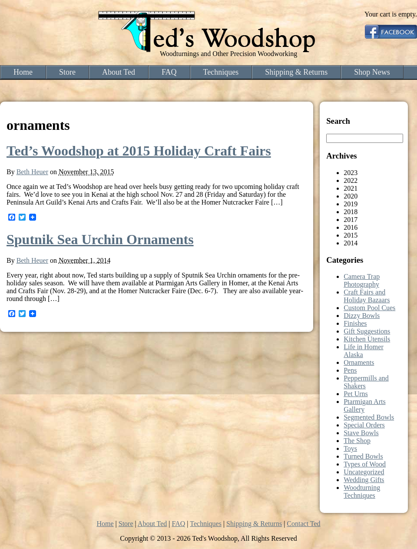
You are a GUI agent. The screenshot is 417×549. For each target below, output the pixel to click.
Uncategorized (364, 472)
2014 (350, 243)
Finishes (355, 323)
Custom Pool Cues (369, 307)
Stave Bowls (361, 433)
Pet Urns (356, 393)
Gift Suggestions (367, 331)
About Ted (118, 72)
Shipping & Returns (296, 72)
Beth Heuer (32, 171)
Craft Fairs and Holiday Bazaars (367, 296)
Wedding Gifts (364, 479)
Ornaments (359, 362)
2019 (350, 204)
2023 (350, 172)
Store (67, 72)
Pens (350, 370)
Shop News (372, 72)
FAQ (169, 72)
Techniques (221, 72)
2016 (350, 227)
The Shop (357, 440)
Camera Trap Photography (362, 280)
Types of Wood (365, 464)
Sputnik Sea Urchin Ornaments (100, 239)
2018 (350, 211)
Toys (350, 448)
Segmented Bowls (369, 417)
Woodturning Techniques (362, 491)
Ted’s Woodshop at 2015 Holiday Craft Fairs (139, 151)
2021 (350, 188)
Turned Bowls (363, 456)
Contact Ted (303, 523)
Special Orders (364, 425)
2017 (350, 219)
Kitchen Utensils (367, 339)
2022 (350, 180)
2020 (350, 196)
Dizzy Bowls (362, 315)
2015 (350, 235)
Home (23, 72)
